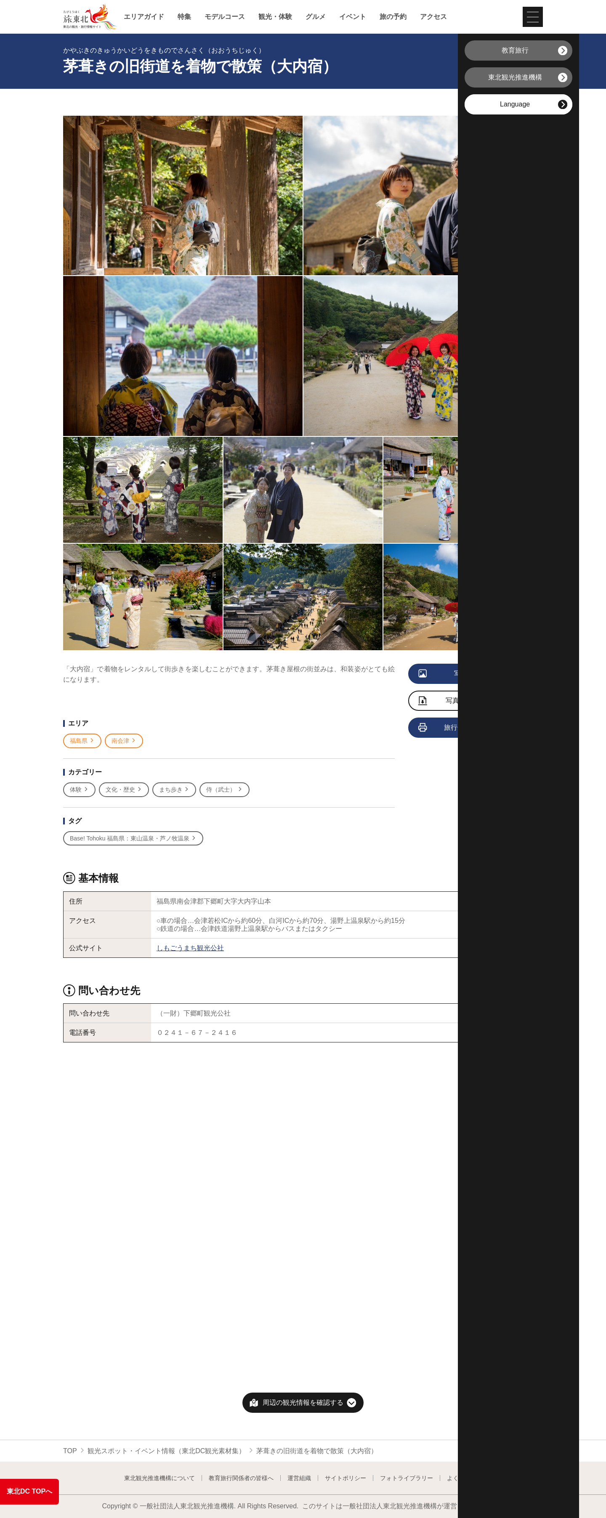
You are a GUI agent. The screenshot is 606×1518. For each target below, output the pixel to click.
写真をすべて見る (463, 674)
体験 (79, 789)
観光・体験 (275, 16)
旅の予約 (393, 16)
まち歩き (174, 789)
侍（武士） (224, 789)
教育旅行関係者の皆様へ (241, 1478)
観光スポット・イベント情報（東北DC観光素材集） (166, 1450)
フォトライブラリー (406, 1478)
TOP (70, 1450)
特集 (184, 16)
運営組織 (299, 1478)
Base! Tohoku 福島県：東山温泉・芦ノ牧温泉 (133, 838)
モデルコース (225, 16)
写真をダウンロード (462, 701)
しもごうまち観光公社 (190, 948)
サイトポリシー (345, 1478)
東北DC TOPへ (29, 1491)
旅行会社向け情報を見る (468, 728)
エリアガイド (144, 16)
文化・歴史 (124, 789)
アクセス (433, 16)
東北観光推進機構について (159, 1478)
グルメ (316, 16)
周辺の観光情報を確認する (303, 1402)
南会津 (124, 740)
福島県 (82, 740)
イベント (352, 16)
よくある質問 (464, 1478)
